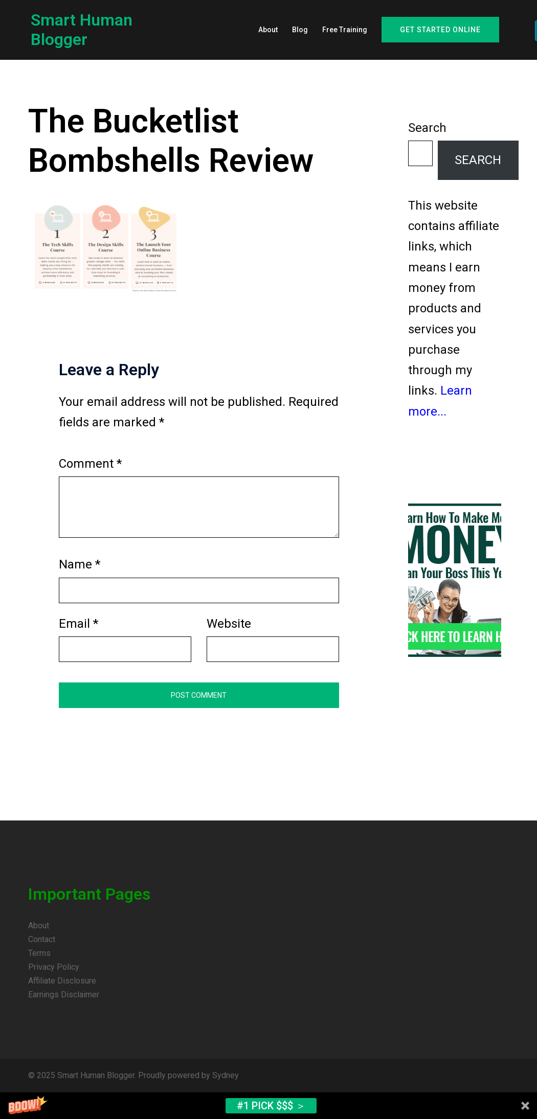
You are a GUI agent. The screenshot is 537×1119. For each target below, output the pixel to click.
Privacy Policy (53, 967)
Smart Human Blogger (81, 29)
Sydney (225, 1075)
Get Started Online (440, 30)
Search (427, 128)
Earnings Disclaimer (63, 994)
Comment (90, 463)
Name (79, 564)
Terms (39, 953)
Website (229, 623)
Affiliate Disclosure (62, 981)
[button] (268, 1105)
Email (78, 623)
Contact (41, 939)
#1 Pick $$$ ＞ (271, 1106)
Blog (300, 30)
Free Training (344, 30)
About (268, 30)
